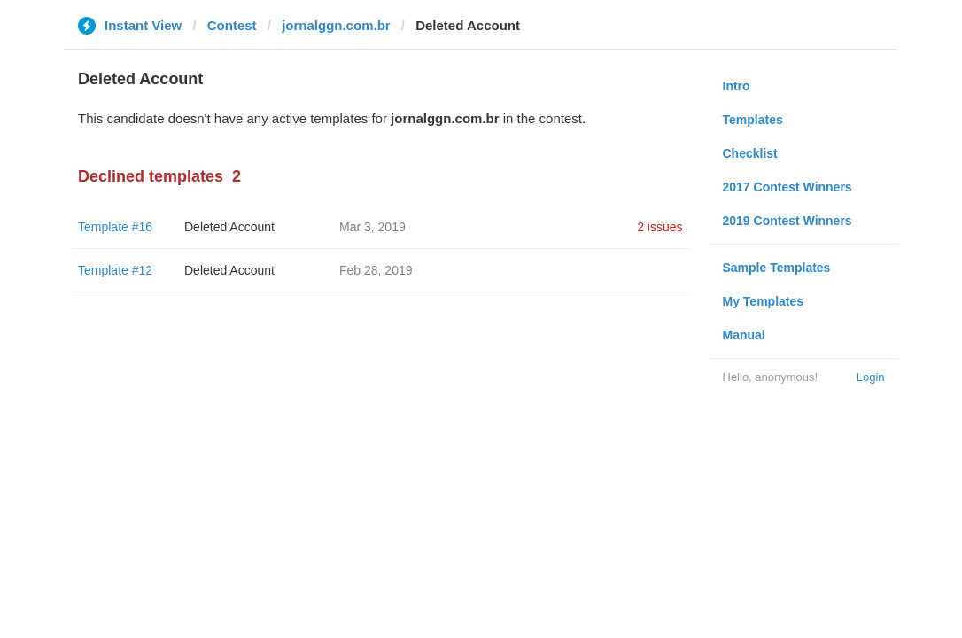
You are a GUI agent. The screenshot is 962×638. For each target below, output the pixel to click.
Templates (753, 120)
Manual (744, 335)
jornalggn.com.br (336, 25)
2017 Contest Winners (787, 187)
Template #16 (115, 227)
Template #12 (115, 270)
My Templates (763, 301)
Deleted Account (229, 227)
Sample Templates (777, 268)
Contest (232, 25)
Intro (736, 86)
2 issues (659, 227)
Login (871, 377)
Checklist (750, 153)
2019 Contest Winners (787, 221)
